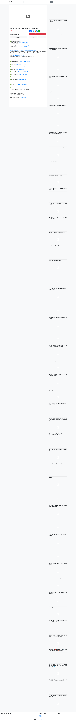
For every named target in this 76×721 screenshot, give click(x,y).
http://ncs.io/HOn (22, 97)
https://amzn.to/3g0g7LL (23, 43)
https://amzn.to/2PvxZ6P (20, 69)
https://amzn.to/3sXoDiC (20, 66)
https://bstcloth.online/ (23, 76)
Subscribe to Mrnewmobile (38, 33)
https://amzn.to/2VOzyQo (24, 45)
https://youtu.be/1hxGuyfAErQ (18, 95)
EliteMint (11, 2)
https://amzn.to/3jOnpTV (23, 46)
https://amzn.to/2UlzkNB (23, 71)
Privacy (40, 716)
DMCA (40, 715)
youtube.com (40, 719)
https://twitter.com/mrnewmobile (21, 84)
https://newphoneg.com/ (22, 79)
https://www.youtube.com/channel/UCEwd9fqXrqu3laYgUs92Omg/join (23, 50)
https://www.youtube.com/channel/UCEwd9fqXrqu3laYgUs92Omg (22, 90)
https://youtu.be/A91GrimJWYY (32, 54)
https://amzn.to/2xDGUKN (22, 74)
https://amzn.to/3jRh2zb (23, 42)
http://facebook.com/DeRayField (21, 87)
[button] (51, 2)
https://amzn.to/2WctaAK (21, 64)
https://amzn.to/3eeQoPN (25, 61)
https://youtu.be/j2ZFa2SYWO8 (18, 55)
